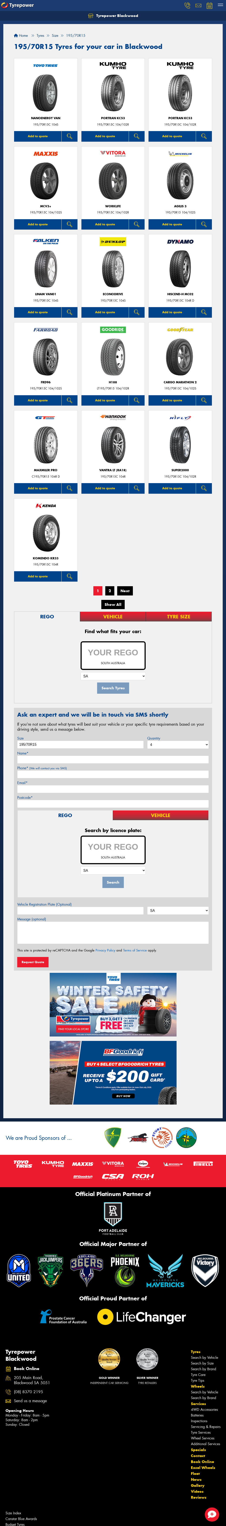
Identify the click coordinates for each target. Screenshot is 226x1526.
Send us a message (30, 1401)
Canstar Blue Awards (21, 1519)
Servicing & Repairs (205, 1426)
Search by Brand (203, 1369)
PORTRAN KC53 (113, 118)
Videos (197, 1491)
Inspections (199, 1421)
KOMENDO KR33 (45, 558)
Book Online (202, 1461)
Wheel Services (202, 1438)
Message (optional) (31, 919)
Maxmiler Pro (45, 470)
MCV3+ (45, 206)
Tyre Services (201, 1432)
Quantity (153, 738)
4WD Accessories (204, 1409)
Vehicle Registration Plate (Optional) (44, 904)
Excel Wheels (203, 1467)
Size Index (13, 1513)
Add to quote (38, 136)
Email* (22, 783)
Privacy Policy (105, 950)
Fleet (195, 1473)
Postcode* (25, 797)
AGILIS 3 (180, 206)
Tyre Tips (197, 1380)
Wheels (198, 1386)
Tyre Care (198, 1374)
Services (198, 1403)
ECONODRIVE (113, 294)
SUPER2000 (180, 470)
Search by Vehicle (204, 1357)
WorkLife (113, 206)
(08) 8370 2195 (28, 1391)
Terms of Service (135, 950)
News (196, 1479)
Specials (198, 1449)
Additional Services (205, 1444)
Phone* (42, 768)
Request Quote (33, 962)
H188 (113, 382)
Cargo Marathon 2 (180, 382)
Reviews (198, 1497)
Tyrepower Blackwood (113, 16)
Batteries (197, 1415)
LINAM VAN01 (45, 294)
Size (20, 738)
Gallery (197, 1485)
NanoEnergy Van (45, 118)
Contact (198, 1455)
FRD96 (46, 382)
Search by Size (202, 1363)
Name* (22, 753)
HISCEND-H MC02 (180, 294)
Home (21, 35)
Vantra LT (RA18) (112, 470)
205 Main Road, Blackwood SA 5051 (32, 1380)
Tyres (195, 1351)
